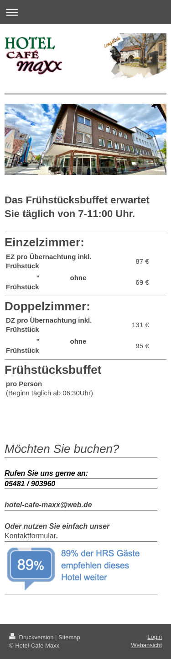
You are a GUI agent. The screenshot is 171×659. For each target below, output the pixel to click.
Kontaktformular (30, 536)
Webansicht (146, 645)
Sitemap (69, 637)
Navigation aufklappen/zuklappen (85, 12)
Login (154, 636)
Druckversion (32, 637)
